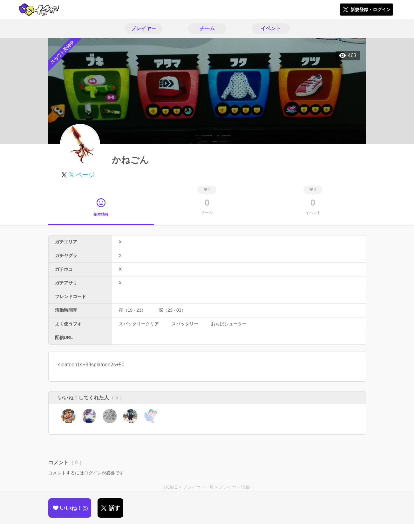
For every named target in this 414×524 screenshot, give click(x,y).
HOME (171, 487)
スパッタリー (185, 323)
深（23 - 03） (172, 310)
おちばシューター (229, 323)
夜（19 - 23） (132, 310)
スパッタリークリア (139, 323)
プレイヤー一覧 (198, 487)
